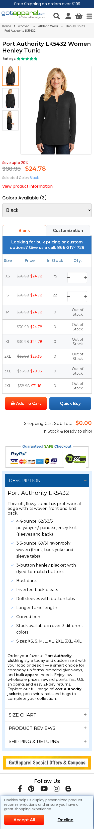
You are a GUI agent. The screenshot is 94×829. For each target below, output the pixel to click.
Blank (24, 230)
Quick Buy (70, 403)
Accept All (24, 820)
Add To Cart (26, 403)
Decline (65, 820)
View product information (27, 186)
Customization (68, 230)
